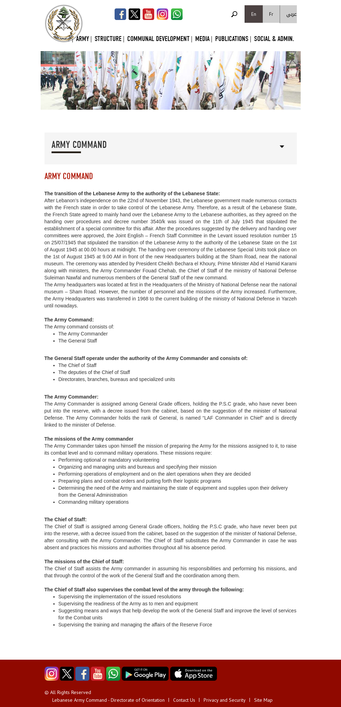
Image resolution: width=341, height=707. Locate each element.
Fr (271, 14)
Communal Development (158, 39)
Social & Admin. (274, 39)
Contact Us (184, 700)
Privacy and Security (225, 700)
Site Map (263, 700)
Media (202, 39)
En (253, 14)
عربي (291, 14)
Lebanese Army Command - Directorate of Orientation (108, 700)
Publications (231, 39)
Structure (108, 39)
